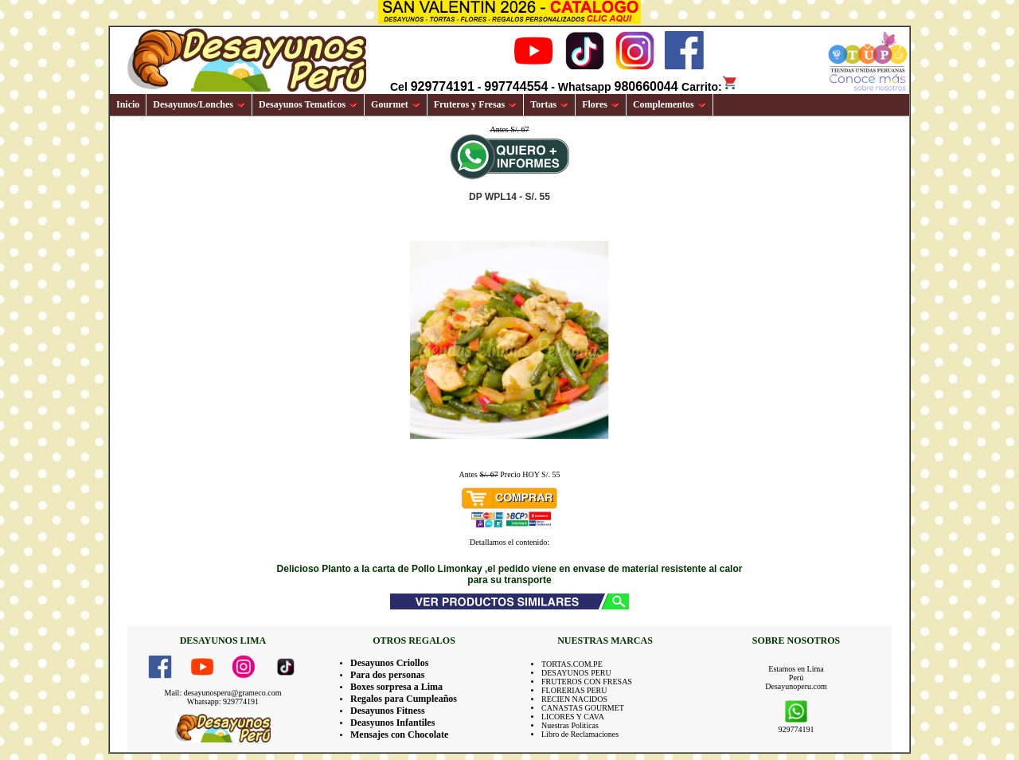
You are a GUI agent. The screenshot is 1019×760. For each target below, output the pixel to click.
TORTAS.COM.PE (572, 664)
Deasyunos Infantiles (392, 722)
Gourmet (395, 104)
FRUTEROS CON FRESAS (586, 681)
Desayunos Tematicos (308, 104)
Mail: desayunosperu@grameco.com (223, 692)
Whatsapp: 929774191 (223, 701)
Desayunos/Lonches (199, 104)
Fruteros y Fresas (475, 104)
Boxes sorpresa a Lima (396, 686)
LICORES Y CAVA (572, 716)
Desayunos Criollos (389, 662)
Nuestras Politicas (570, 725)
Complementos (669, 104)
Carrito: (709, 86)
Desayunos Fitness (387, 710)
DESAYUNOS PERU (576, 672)
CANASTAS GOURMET (582, 707)
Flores (600, 104)
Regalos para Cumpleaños (403, 698)
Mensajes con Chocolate (399, 734)
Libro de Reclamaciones (580, 734)
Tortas (549, 104)
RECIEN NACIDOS (574, 699)
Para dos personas (387, 674)
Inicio (127, 104)
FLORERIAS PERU (574, 690)
